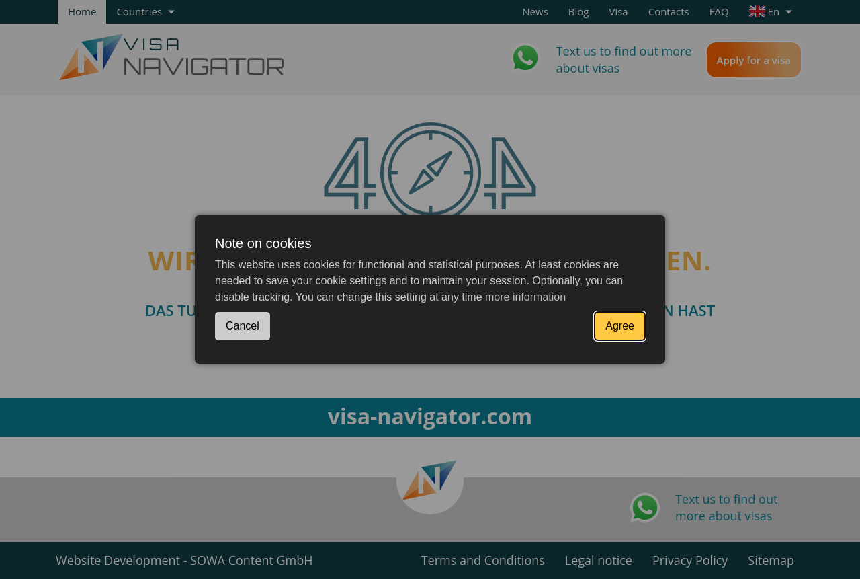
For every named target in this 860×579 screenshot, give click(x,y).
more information (525, 297)
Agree (619, 326)
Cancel (242, 326)
